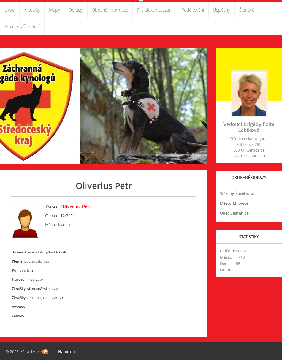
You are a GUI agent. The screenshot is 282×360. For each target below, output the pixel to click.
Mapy (54, 10)
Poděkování (192, 10)
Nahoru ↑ (66, 351)
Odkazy (76, 10)
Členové (246, 10)
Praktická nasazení (155, 10)
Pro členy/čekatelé (22, 26)
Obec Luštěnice (234, 213)
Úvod (9, 10)
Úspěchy (221, 10)
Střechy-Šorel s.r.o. (238, 193)
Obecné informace (110, 10)
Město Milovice (234, 203)
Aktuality (32, 10)
